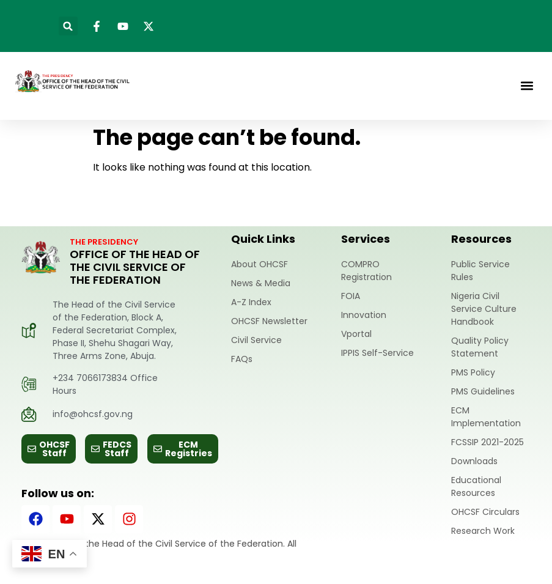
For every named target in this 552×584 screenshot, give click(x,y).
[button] (68, 26)
